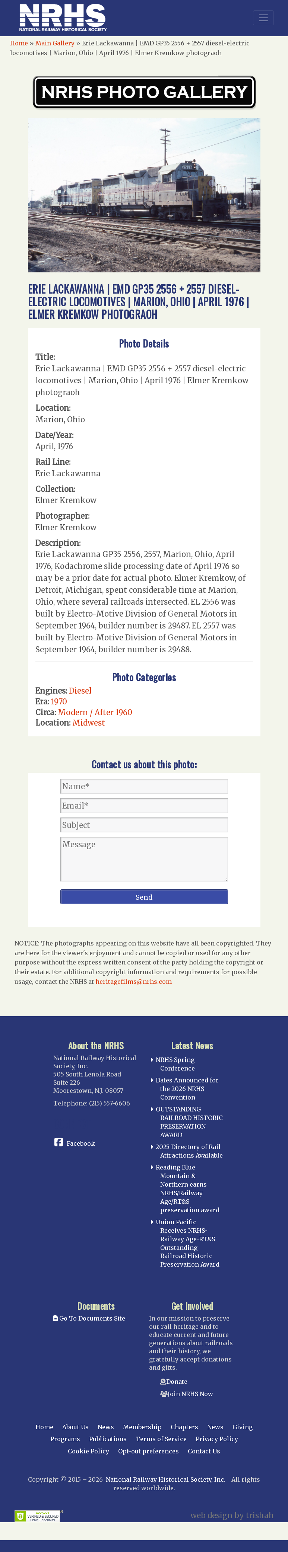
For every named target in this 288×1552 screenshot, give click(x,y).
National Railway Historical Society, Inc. (165, 1479)
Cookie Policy (88, 1451)
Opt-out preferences (148, 1451)
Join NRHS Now (190, 1394)
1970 (59, 701)
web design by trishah (232, 1515)
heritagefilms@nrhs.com (133, 981)
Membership (142, 1427)
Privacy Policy (217, 1439)
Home (19, 43)
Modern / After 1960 (95, 712)
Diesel (80, 690)
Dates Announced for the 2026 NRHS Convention (187, 1088)
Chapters (184, 1427)
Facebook (81, 1143)
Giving (242, 1427)
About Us (75, 1427)
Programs (65, 1439)
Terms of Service (161, 1439)
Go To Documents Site (89, 1318)
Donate (176, 1381)
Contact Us (204, 1451)
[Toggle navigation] (263, 17)
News (106, 1427)
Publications (108, 1439)
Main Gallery (55, 43)
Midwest (88, 722)
